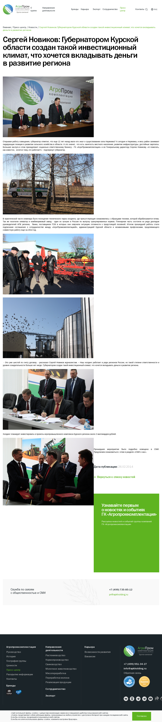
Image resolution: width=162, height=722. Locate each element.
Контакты (139, 9)
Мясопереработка (55, 673)
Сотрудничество (110, 9)
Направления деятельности (48, 9)
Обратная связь (132, 673)
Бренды (74, 9)
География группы (16, 661)
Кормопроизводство (57, 660)
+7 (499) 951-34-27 (135, 664)
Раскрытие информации (19, 675)
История (11, 657)
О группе (33, 9)
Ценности (11, 666)
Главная (7, 27)
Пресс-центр (123, 9)
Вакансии (89, 657)
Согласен (141, 716)
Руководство (13, 652)
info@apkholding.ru (135, 669)
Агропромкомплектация (21, 647)
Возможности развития (97, 652)
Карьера (85, 9)
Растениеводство (55, 655)
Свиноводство (53, 664)
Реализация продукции (58, 682)
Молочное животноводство (61, 669)
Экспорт (96, 9)
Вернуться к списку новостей (116, 477)
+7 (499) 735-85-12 (120, 590)
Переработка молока (57, 678)
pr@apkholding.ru (118, 595)
